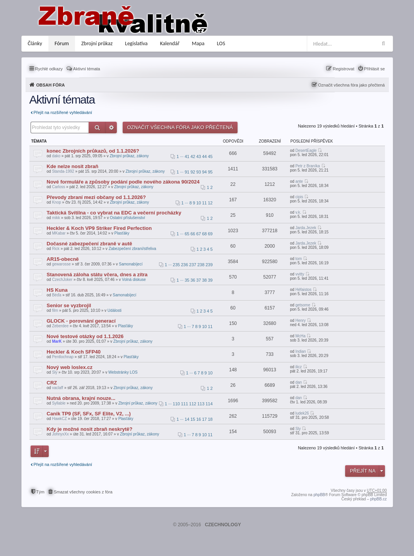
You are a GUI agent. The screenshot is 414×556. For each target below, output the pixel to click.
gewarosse (61, 264)
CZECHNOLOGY (223, 524)
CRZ (52, 383)
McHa (300, 336)
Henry (300, 320)
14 (187, 419)
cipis (299, 197)
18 (210, 419)
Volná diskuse (134, 279)
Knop (56, 202)
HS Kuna (57, 290)
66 (192, 233)
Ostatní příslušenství (127, 218)
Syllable (58, 403)
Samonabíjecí (130, 264)
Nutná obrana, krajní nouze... (81, 398)
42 (192, 156)
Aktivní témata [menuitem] (86, 68)
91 (187, 172)
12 (210, 203)
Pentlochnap (63, 357)
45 (210, 156)
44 (204, 156)
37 (198, 280)
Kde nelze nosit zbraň (73, 166)
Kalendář (170, 43)
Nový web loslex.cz (70, 367)
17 (204, 419)
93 (198, 172)
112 (192, 403)
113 (200, 403)
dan (298, 382)
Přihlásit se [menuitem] (374, 68)
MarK (57, 341)
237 (192, 264)
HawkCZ (59, 419)
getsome (302, 305)
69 (210, 233)
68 (204, 233)
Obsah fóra (50, 85)
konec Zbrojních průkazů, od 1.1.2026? (93, 151)
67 (198, 233)
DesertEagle (305, 150)
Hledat (97, 127)
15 (192, 419)
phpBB (319, 495)
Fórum (62, 43)
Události (114, 310)
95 (210, 172)
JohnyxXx (60, 434)
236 (184, 264)
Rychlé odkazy (49, 68)
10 (198, 203)
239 (208, 264)
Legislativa (136, 43)
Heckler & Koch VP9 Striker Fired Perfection (99, 228)
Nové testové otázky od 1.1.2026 (85, 336)
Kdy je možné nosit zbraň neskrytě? (90, 429)
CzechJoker (62, 279)
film (55, 310)
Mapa (198, 43)
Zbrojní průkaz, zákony (129, 156)
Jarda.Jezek (305, 228)
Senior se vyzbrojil (69, 305)
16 (198, 419)
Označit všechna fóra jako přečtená (351, 85)
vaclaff (57, 388)
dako (56, 156)
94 (204, 172)
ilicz (298, 367)
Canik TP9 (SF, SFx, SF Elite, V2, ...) (89, 414)
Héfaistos (303, 289)
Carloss (58, 187)
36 (192, 280)
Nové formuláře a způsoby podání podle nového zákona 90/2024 (123, 182)
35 (187, 280)
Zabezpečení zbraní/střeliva (132, 249)
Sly (54, 372)
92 (192, 172)
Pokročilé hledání (111, 127)
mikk (56, 218)
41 (187, 156)
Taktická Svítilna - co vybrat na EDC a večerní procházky (114, 213)
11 (204, 203)
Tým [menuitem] (40, 492)
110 (176, 403)
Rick (55, 249)
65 (187, 233)
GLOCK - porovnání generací (81, 321)
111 (184, 403)
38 (204, 280)
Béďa (56, 295)
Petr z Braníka (307, 166)
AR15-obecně (63, 259)
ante (299, 181)
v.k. (298, 212)
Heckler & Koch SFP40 (74, 352)
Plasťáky (122, 233)
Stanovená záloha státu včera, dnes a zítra (97, 274)
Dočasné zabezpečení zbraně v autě (89, 244)
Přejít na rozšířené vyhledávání (63, 112)
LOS (221, 43)
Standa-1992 (63, 171)
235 (176, 264)
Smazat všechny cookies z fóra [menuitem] (83, 492)
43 (198, 156)
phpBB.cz (378, 499)
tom (298, 259)
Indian (300, 351)
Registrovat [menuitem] (343, 68)
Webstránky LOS (122, 372)
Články (35, 43)
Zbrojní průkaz (97, 43)
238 (200, 264)
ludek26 (302, 413)
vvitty (299, 274)
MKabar (58, 233)
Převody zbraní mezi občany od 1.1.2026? (96, 197)
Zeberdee (60, 326)
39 (210, 280)
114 (208, 403)
